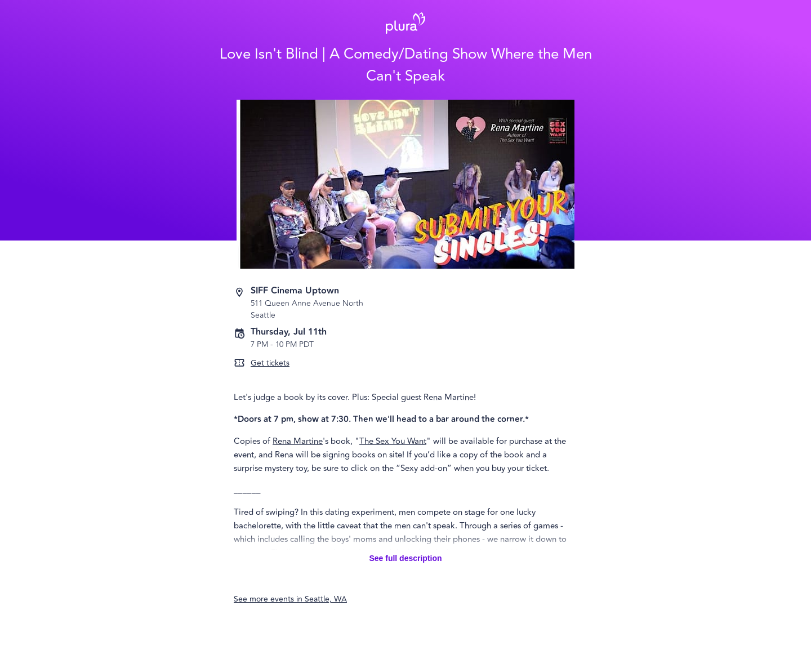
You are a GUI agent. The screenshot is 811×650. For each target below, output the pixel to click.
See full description (405, 558)
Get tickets (270, 363)
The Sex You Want (392, 441)
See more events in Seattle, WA (290, 599)
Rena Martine (298, 441)
